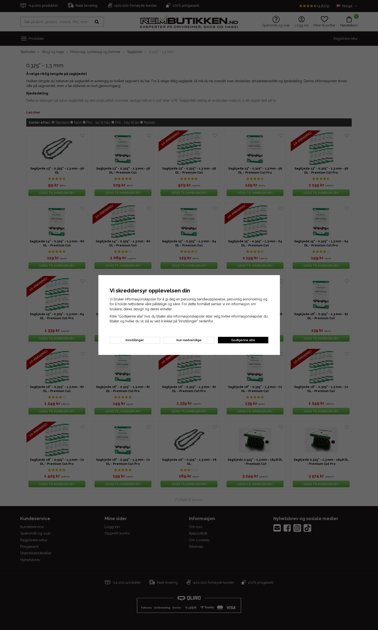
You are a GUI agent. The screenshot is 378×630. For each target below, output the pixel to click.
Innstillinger (135, 340)
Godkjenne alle (243, 340)
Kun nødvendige (189, 340)
